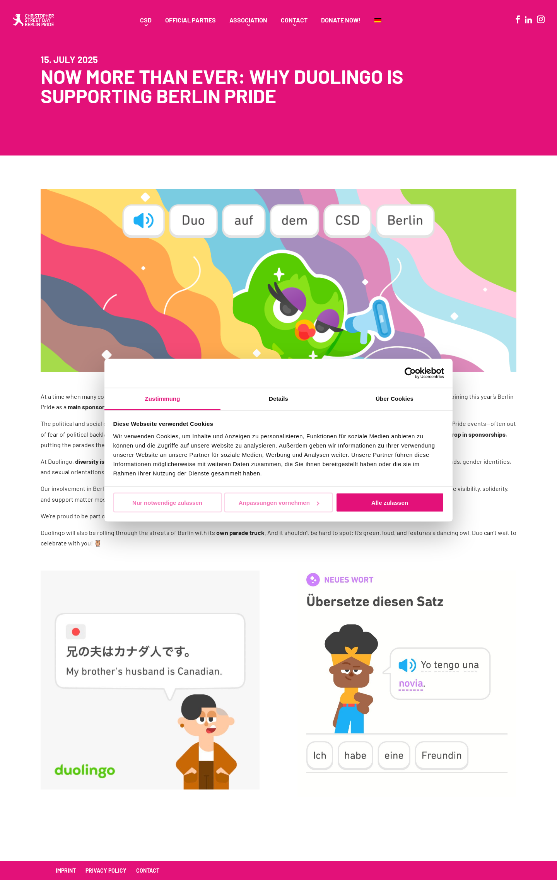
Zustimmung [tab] (162, 398)
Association (248, 20)
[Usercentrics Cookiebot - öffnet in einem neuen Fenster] (410, 373)
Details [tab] (278, 398)
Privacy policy (105, 870)
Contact (294, 20)
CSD (146, 20)
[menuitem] (377, 28)
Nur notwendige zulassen (167, 502)
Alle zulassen (389, 502)
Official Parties (190, 20)
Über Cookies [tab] (394, 398)
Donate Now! (341, 20)
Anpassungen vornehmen (279, 502)
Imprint (66, 870)
